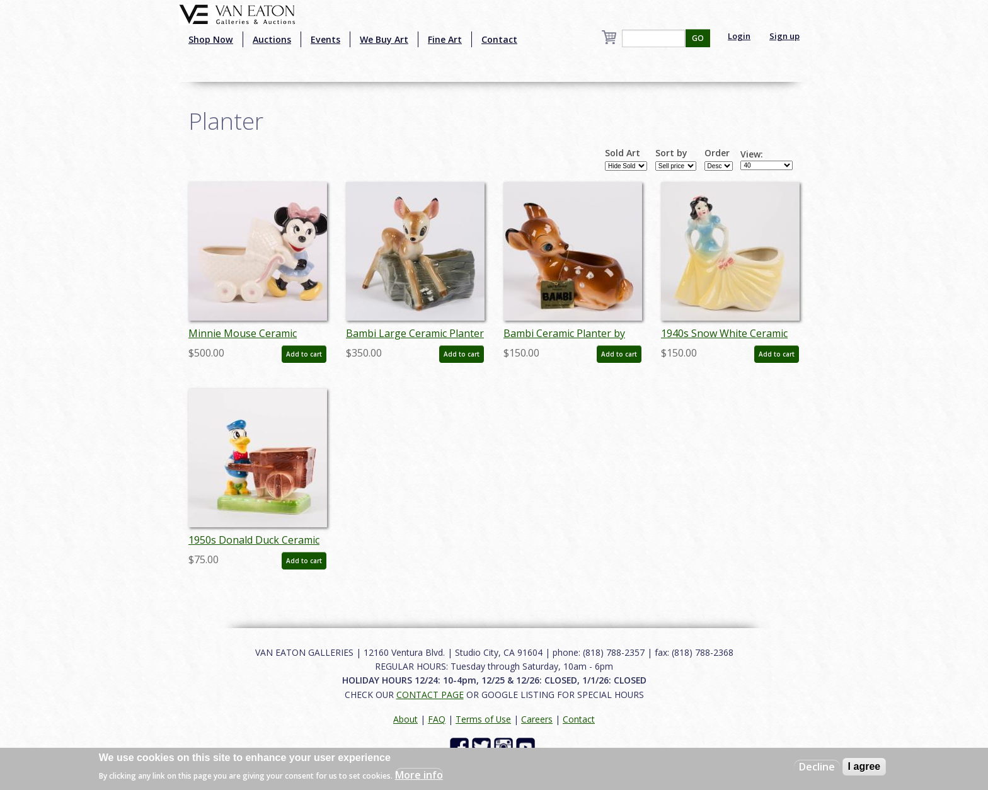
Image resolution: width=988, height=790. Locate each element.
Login (739, 36)
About (405, 719)
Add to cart (304, 354)
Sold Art (622, 153)
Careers (537, 719)
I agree (864, 766)
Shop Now (210, 39)
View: (751, 154)
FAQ (436, 719)
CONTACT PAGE (430, 695)
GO (698, 38)
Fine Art (445, 39)
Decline (817, 767)
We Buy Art (384, 39)
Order (717, 153)
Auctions (272, 39)
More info (419, 775)
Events (325, 39)
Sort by (671, 153)
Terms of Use (483, 719)
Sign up (784, 36)
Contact (499, 39)
